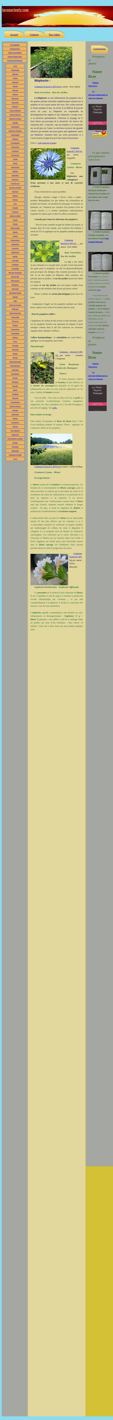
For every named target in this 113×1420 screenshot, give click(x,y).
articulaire (15, 370)
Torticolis (15, 398)
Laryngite (15, 260)
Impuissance (15, 240)
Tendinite (15, 394)
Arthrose (15, 90)
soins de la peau (49, 143)
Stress (15, 390)
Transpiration (15, 402)
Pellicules (15, 309)
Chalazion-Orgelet (15, 455)
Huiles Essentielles (15, 53)
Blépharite (15, 451)
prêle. (55, 408)
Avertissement (15, 49)
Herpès (15, 232)
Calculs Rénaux (15, 115)
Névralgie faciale (15, 293)
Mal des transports (15, 273)
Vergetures (15, 422)
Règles (15, 354)
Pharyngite (15, 317)
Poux (15, 341)
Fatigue (15, 196)
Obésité (15, 297)
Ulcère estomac (15, 406)
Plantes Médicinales (15, 57)
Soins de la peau (15, 305)
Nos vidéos (54, 34)
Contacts (34, 34)
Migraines (15, 285)
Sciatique (15, 382)
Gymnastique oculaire (15, 439)
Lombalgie (15, 269)
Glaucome (15, 435)
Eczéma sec (15, 183)
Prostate (15, 346)
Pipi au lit (15, 321)
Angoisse (15, 82)
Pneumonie (15, 329)
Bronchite (15, 102)
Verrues (15, 427)
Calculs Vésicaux (15, 119)
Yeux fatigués (15, 431)
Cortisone (15, 151)
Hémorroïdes (15, 228)
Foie (15, 204)
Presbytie (15, 447)
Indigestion (15, 244)
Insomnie (15, 248)
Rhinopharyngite (15, 362)
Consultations (99, 49)
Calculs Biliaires (15, 111)
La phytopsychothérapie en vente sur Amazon (98, 94)
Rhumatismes (15, 366)
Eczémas (15, 179)
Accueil (14, 34)
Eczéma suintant (15, 188)
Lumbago (15, 264)
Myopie (15, 443)
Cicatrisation (15, 135)
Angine (15, 78)
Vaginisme (15, 414)
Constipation (15, 143)
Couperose (15, 155)
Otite (15, 301)
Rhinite (15, 358)
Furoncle (15, 212)
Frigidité (15, 208)
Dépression (15, 167)
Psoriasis (15, 350)
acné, (40, 143)
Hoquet (15, 236)
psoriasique (15, 374)
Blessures (15, 98)
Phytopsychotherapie (14, 61)
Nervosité (15, 289)
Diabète (15, 171)
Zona (15, 459)
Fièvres (15, 200)
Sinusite (15, 386)
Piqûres (15, 325)
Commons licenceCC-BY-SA (46, 87)
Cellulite (15, 123)
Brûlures (15, 107)
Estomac (15, 192)
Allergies (15, 74)
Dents (15, 163)
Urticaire (15, 410)
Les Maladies (15, 45)
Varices (15, 418)
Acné (15, 66)
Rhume (15, 378)
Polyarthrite (15, 333)
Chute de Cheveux (15, 131)
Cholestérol (15, 127)
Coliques (15, 139)
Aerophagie (15, 70)
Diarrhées (15, 175)
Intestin (15, 256)
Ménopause (15, 281)
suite (98, 290)
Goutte (15, 220)
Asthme (15, 94)
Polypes (15, 337)
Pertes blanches (15, 313)
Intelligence (15, 252)
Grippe (15, 224)
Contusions (15, 147)
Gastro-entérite (15, 216)
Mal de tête (15, 277)
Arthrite (15, 86)
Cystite (15, 159)
